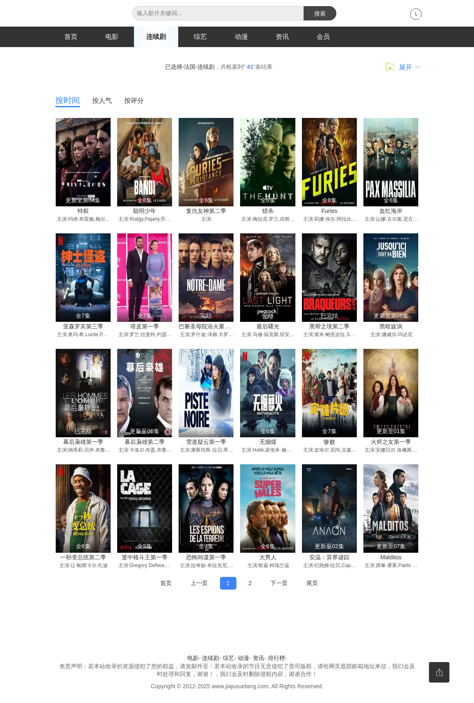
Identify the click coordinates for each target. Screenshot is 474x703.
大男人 (268, 557)
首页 (70, 36)
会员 (323, 36)
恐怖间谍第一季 (206, 557)
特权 (83, 211)
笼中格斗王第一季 (145, 557)
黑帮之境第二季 (329, 326)
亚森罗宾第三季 (83, 326)
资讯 (282, 36)
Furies (330, 211)
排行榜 (276, 658)
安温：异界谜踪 (329, 557)
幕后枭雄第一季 (83, 442)
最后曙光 (267, 326)
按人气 (102, 100)
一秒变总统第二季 (83, 557)
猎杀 (268, 211)
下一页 (279, 583)
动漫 (241, 36)
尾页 (312, 583)
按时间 (67, 100)
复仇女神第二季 (206, 211)
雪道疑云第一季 (206, 442)
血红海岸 (390, 211)
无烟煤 (268, 442)
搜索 (320, 13)
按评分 (134, 100)
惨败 (329, 442)
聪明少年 (144, 211)
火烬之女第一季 (391, 442)
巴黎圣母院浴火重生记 (207, 326)
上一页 (199, 583)
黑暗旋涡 (390, 326)
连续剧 (156, 36)
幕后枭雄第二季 (145, 442)
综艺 (200, 36)
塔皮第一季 (144, 326)
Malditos (390, 557)
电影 (111, 36)
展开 (402, 67)
